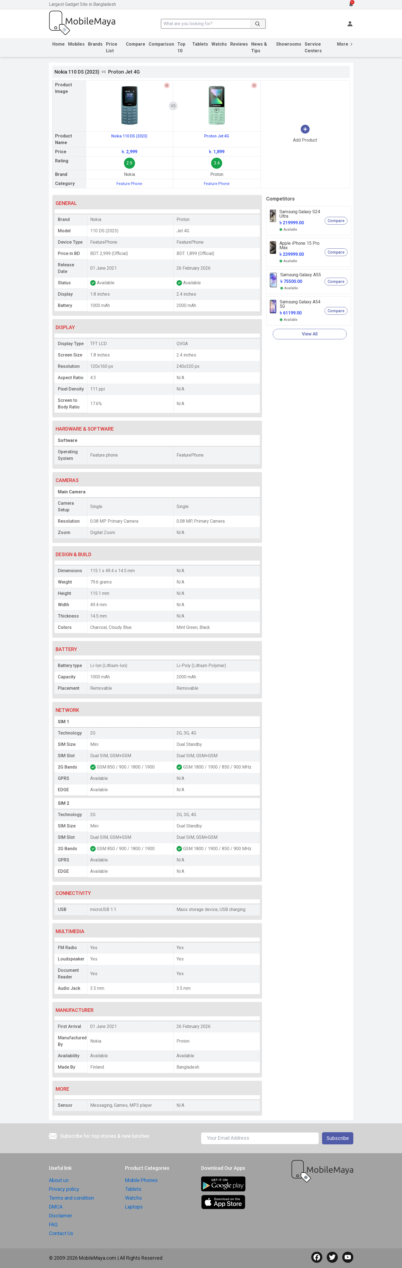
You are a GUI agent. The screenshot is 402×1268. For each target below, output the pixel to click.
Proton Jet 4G (216, 136)
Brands (95, 44)
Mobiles (76, 44)
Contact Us (61, 1233)
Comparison (161, 44)
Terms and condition (71, 1198)
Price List (111, 47)
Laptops (134, 1207)
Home (58, 44)
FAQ (53, 1224)
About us (59, 1180)
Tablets (200, 44)
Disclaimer (60, 1215)
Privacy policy (64, 1189)
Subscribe (337, 1138)
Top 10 (181, 47)
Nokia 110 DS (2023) (129, 136)
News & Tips (259, 47)
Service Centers (313, 47)
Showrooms (288, 44)
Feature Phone (129, 183)
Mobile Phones (141, 1180)
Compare (135, 44)
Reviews (239, 44)
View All (310, 334)
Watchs (219, 44)
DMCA (56, 1207)
